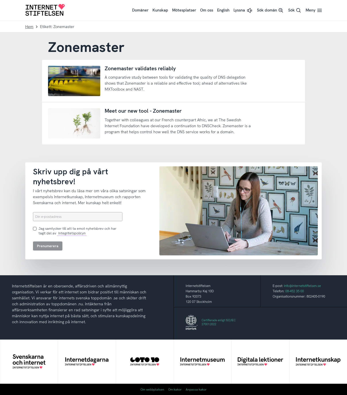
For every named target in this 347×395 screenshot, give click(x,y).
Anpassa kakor (196, 389)
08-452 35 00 (294, 291)
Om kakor (175, 389)
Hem (29, 26)
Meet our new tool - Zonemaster (143, 110)
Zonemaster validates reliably (140, 68)
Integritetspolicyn (72, 233)
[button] (243, 10)
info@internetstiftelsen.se (302, 286)
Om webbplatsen (152, 389)
